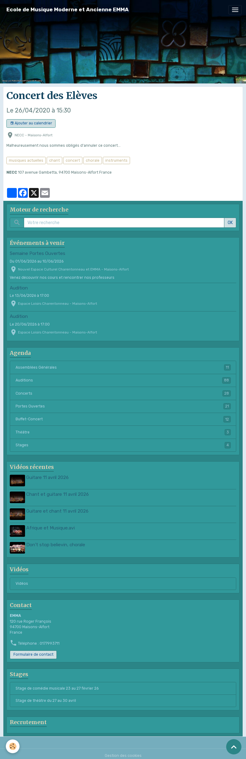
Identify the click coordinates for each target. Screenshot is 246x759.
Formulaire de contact (33, 651)
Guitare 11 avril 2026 (48, 477)
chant (54, 160)
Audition (19, 288)
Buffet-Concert (123, 419)
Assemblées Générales (123, 367)
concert (73, 160)
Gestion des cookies (123, 752)
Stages (123, 445)
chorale (92, 160)
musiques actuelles (26, 160)
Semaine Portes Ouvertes (37, 253)
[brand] (67, 9)
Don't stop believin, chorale (56, 541)
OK (230, 222)
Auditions (123, 380)
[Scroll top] (233, 746)
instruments (116, 160)
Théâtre (123, 432)
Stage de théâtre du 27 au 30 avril (46, 697)
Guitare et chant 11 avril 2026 (58, 509)
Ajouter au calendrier (31, 123)
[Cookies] (13, 746)
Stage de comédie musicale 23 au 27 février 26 (57, 684)
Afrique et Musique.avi (51, 526)
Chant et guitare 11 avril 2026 (58, 493)
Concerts (123, 393)
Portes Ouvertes (123, 406)
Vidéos (22, 580)
